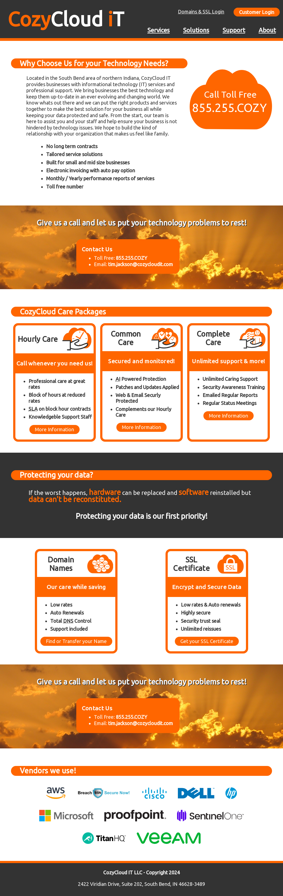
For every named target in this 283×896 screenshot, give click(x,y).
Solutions (196, 30)
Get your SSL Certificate (206, 641)
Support (234, 30)
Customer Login (256, 12)
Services (158, 30)
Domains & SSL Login (201, 11)
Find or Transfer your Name (76, 641)
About (267, 30)
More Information (54, 429)
